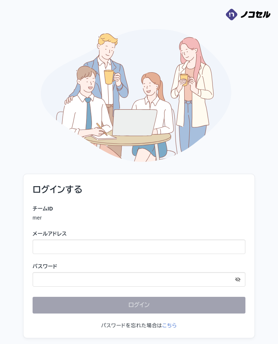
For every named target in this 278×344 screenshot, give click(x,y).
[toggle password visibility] (238, 279)
